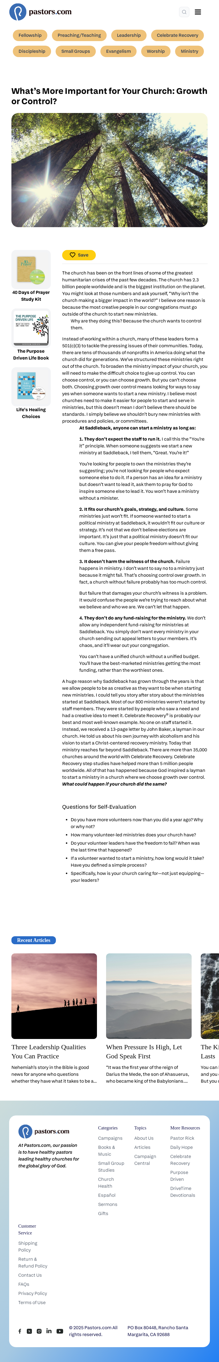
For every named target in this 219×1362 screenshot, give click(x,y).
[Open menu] (198, 12)
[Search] (184, 12)
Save (79, 255)
